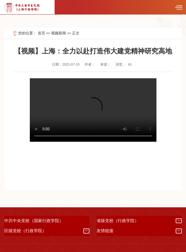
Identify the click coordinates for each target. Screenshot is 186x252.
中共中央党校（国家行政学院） (33, 220)
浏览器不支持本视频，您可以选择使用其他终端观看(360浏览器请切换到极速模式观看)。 (93, 110)
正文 (75, 33)
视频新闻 (58, 33)
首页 (41, 33)
